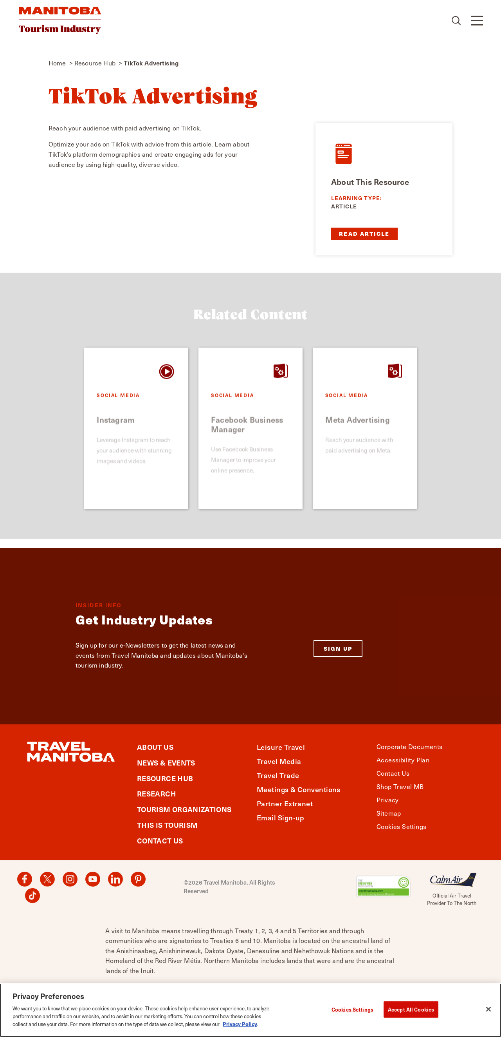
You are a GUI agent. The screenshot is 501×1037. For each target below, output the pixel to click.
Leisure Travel (281, 747)
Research (156, 793)
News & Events (166, 762)
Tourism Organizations (184, 809)
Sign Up (338, 648)
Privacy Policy (240, 1027)
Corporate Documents (410, 746)
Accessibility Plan (403, 760)
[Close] (488, 1013)
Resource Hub (165, 778)
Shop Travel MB (400, 786)
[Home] (60, 20)
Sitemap (389, 813)
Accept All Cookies (411, 1013)
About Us (155, 747)
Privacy (388, 800)
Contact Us (160, 840)
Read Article (364, 233)
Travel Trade (278, 775)
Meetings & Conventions (299, 789)
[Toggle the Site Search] (456, 20)
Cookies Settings (401, 826)
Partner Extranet (285, 803)
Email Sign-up (281, 817)
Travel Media (279, 761)
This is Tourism (167, 825)
